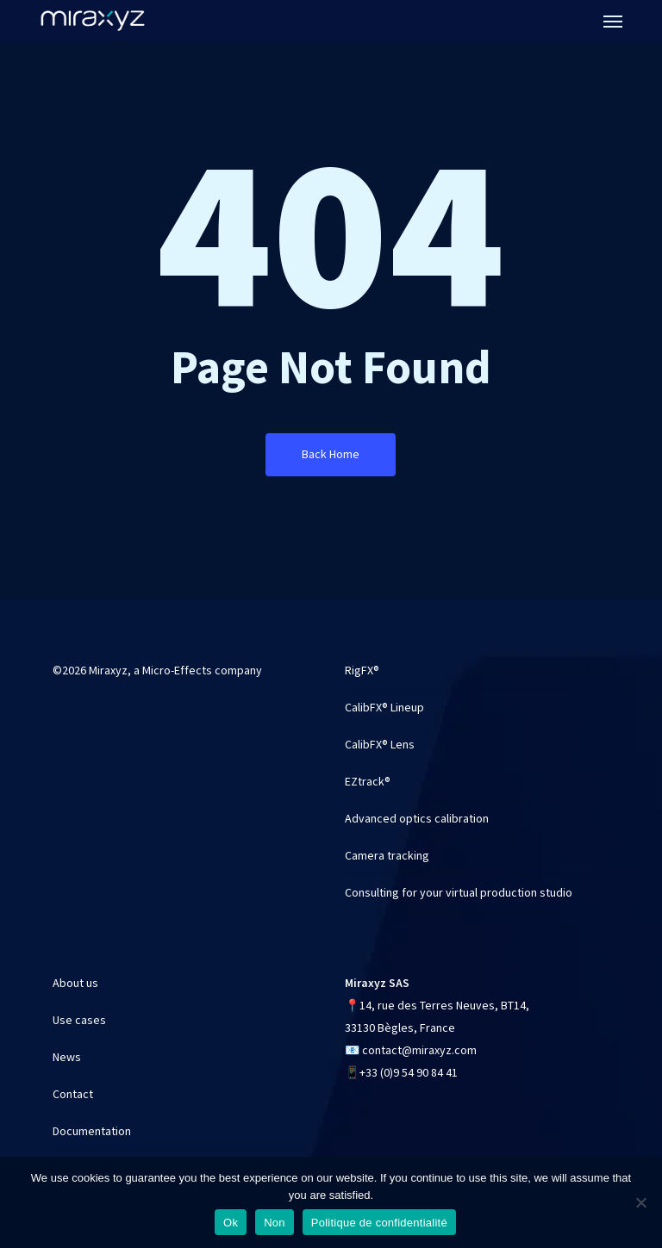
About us (75, 983)
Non (274, 1222)
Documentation (92, 1131)
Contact (73, 1094)
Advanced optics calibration (417, 819)
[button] (612, 20)
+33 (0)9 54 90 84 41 (408, 1073)
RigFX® (362, 671)
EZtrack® (367, 782)
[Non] (640, 1202)
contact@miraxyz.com (419, 1051)
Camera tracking (387, 856)
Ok (230, 1222)
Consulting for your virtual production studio (458, 893)
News (67, 1057)
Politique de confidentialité (379, 1222)
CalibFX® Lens (380, 745)
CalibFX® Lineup (384, 708)
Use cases (79, 1020)
